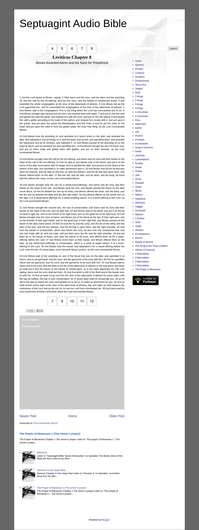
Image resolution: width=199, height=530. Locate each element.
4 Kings (139, 108)
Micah (138, 190)
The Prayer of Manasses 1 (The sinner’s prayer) (50, 433)
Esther (138, 128)
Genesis (139, 65)
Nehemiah (140, 124)
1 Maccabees (142, 253)
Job (137, 131)
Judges (139, 88)
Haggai (138, 206)
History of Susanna (145, 249)
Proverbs (139, 139)
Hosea (138, 171)
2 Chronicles (141, 116)
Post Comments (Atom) (46, 423)
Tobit (137, 222)
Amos (138, 179)
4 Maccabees (142, 265)
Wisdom (139, 230)
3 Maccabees (142, 261)
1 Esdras (139, 218)
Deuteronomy (142, 80)
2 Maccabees (142, 257)
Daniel (138, 167)
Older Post (116, 416)
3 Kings (139, 104)
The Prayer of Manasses (147, 269)
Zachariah (140, 210)
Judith (138, 226)
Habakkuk (140, 198)
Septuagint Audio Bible (73, 23)
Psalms (139, 135)
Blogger (105, 519)
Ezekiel (139, 163)
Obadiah (139, 183)
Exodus (139, 68)
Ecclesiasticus (142, 234)
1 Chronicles (141, 112)
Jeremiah (140, 155)
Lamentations (142, 159)
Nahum (139, 194)
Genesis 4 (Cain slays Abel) (51, 470)
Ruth (137, 92)
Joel (137, 175)
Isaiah (138, 151)
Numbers (140, 76)
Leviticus (139, 73)
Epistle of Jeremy (144, 242)
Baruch (138, 238)
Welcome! (42, 452)
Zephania (140, 202)
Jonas (138, 186)
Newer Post (28, 416)
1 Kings (139, 96)
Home (72, 416)
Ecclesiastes (141, 143)
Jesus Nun (140, 84)
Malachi (139, 214)
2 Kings (139, 100)
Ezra (137, 120)
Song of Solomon (144, 147)
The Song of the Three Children (151, 246)
